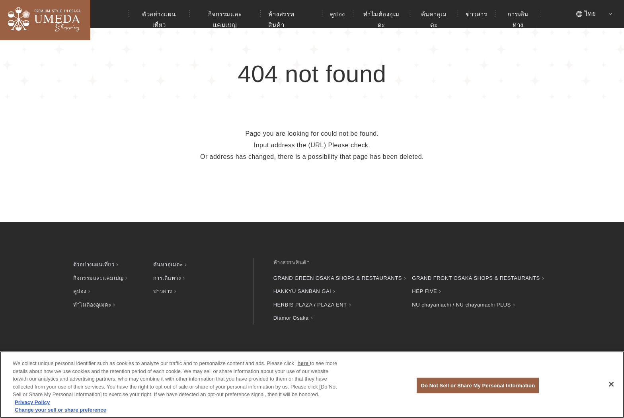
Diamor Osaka (291, 318)
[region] (312, 385)
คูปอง (337, 14)
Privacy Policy (32, 402)
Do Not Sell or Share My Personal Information (478, 385)
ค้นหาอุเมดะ (434, 19)
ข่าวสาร (476, 14)
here (304, 363)
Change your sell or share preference (60, 410)
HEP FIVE (424, 291)
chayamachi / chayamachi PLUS (461, 305)
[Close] (611, 384)
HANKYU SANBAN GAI (302, 291)
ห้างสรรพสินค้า (281, 19)
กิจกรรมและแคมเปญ (225, 19)
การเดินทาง (517, 19)
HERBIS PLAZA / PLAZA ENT (310, 305)
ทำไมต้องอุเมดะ (381, 19)
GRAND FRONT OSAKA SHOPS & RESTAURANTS (476, 278)
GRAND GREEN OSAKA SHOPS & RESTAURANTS (337, 278)
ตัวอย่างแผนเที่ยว (159, 19)
